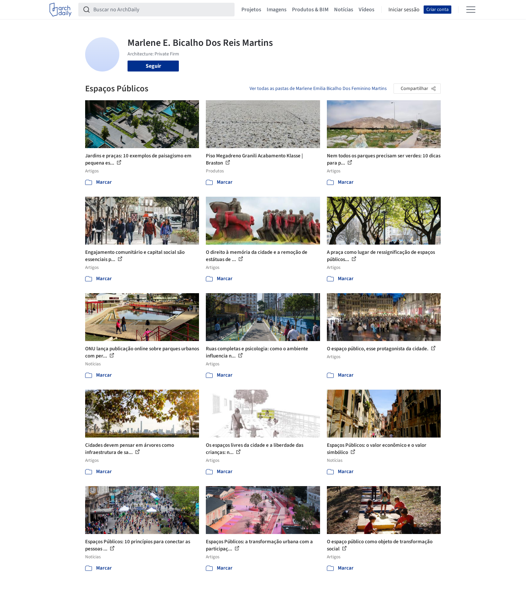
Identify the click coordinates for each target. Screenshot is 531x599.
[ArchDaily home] (60, 9)
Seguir (153, 66)
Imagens (277, 9)
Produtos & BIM (310, 9)
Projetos (251, 9)
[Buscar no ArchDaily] (161, 9)
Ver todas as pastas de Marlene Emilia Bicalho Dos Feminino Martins (318, 88)
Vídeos (366, 9)
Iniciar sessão (404, 9)
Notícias (343, 9)
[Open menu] (470, 9)
